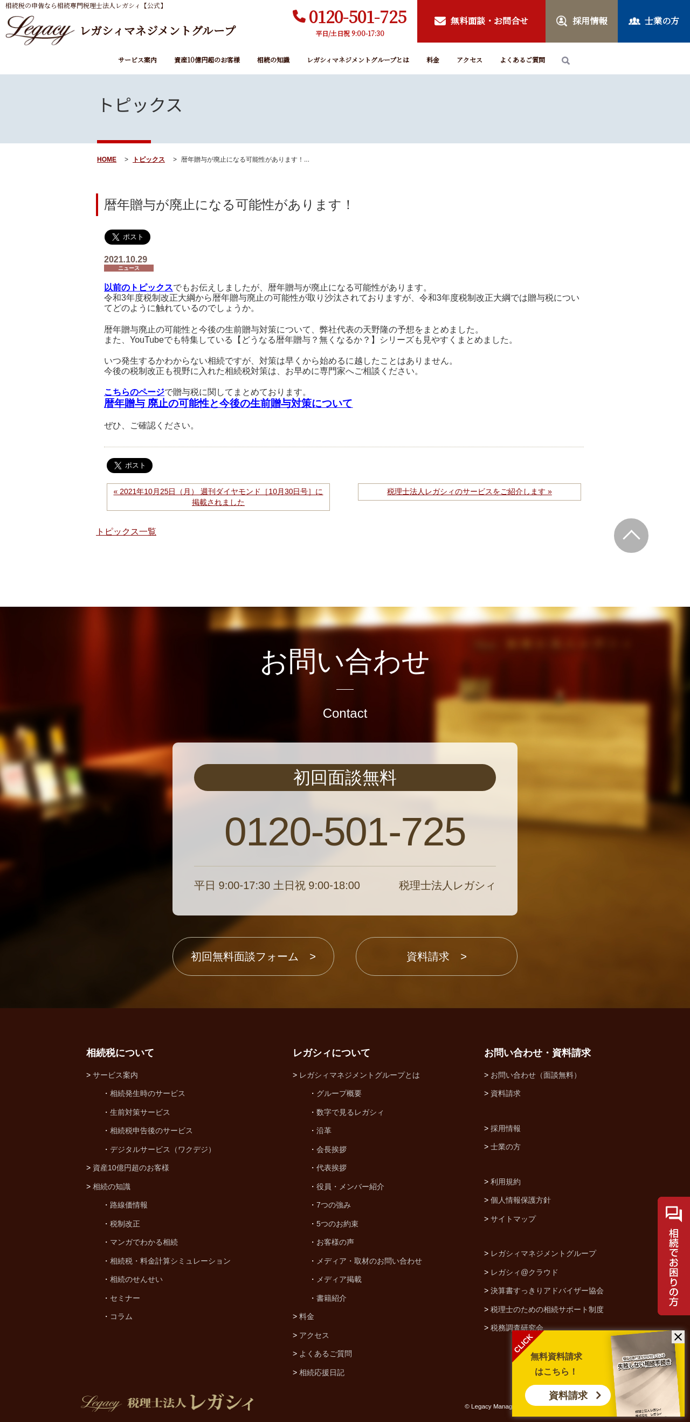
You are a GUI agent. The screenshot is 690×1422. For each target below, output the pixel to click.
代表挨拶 (331, 1167)
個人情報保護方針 (521, 1200)
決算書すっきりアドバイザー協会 (547, 1290)
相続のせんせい (136, 1279)
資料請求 (568, 1395)
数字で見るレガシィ (350, 1112)
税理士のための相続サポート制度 (547, 1309)
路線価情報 (129, 1205)
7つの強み (333, 1205)
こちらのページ (134, 392)
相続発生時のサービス (147, 1093)
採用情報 (506, 1128)
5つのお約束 (337, 1223)
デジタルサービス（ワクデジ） (163, 1149)
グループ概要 (339, 1093)
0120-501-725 (357, 16)
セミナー (125, 1298)
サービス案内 (137, 59)
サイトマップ (513, 1219)
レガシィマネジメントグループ (543, 1253)
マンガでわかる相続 (144, 1242)
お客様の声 (335, 1242)
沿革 (324, 1130)
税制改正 (125, 1223)
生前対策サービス (140, 1112)
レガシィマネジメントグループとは (358, 59)
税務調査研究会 (517, 1327)
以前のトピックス (138, 287)
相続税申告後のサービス (151, 1130)
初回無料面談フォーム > (253, 956)
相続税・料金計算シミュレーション (170, 1261)
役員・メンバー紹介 (350, 1186)
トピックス (149, 159)
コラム (121, 1316)
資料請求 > (436, 956)
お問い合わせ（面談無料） (536, 1075)
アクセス (469, 59)
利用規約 (506, 1181)
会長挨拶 (331, 1149)
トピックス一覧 (126, 531)
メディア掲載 (339, 1279)
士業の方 (506, 1146)
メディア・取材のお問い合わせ (369, 1261)
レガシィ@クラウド (524, 1272)
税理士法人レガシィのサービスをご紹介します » (469, 491)
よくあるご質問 (522, 59)
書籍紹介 (331, 1298)
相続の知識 (273, 59)
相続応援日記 (321, 1372)
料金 (432, 59)
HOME (106, 159)
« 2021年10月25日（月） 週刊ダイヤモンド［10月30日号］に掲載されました (218, 497)
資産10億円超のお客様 (207, 59)
